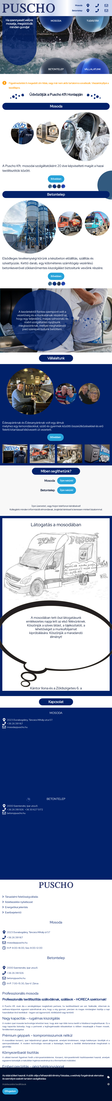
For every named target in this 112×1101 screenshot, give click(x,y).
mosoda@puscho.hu (17, 727)
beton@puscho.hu (16, 813)
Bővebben (56, 178)
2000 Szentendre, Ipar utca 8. (22, 805)
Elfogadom (10, 1091)
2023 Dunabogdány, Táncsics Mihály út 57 (28, 932)
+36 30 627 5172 (34, 809)
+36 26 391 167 (15, 723)
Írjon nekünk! (66, 480)
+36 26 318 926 (15, 809)
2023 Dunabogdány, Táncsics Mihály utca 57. (30, 719)
